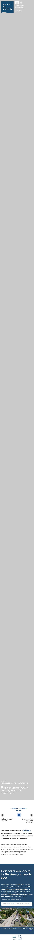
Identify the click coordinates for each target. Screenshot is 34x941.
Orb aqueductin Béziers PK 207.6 (27, 817)
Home (3, 781)
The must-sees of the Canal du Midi (16, 904)
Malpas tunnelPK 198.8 (6, 816)
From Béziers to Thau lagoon (15, 783)
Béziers (27, 830)
